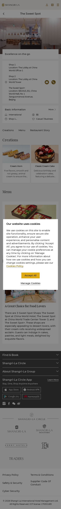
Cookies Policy (14, 266)
